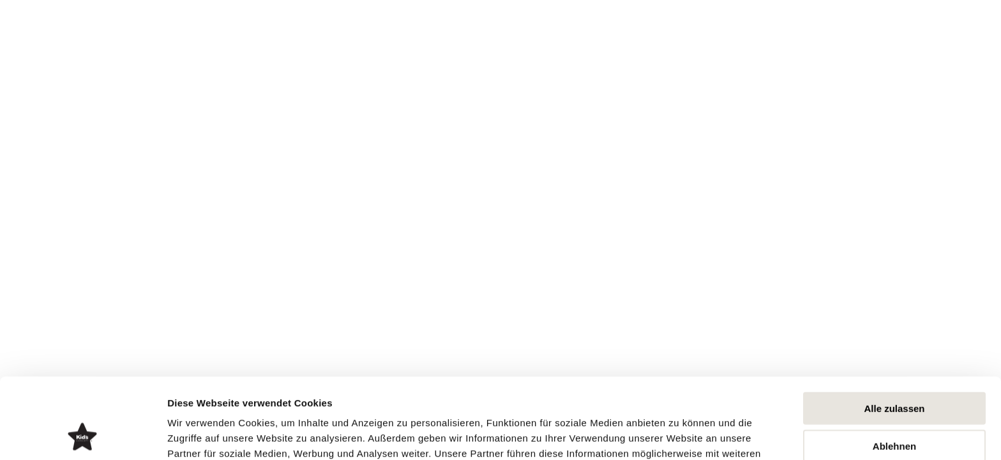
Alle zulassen (894, 332)
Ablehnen (894, 370)
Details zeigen (679, 434)
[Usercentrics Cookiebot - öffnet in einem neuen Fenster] (83, 435)
